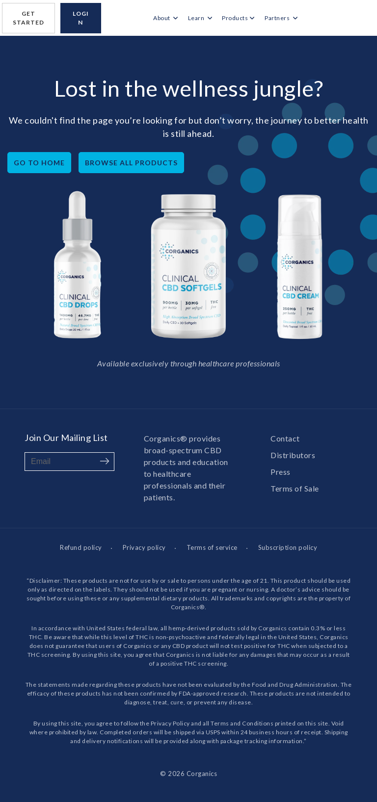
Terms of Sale (294, 488)
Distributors (292, 455)
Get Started (28, 18)
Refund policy (81, 547)
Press (280, 471)
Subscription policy (288, 547)
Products (235, 18)
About (162, 18)
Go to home (39, 162)
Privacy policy (144, 547)
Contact (285, 438)
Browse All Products (131, 162)
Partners (278, 18)
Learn (197, 18)
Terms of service (212, 547)
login (81, 18)
